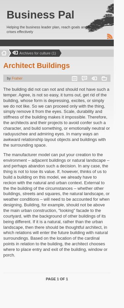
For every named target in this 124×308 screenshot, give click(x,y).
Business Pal (40, 15)
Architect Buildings (36, 65)
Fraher (17, 78)
